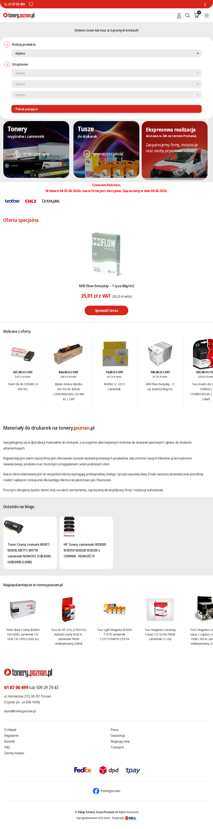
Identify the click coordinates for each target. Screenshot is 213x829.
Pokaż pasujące (27, 109)
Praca (114, 729)
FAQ (7, 747)
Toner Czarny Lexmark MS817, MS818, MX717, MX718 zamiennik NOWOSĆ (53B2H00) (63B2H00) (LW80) (29, 553)
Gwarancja (118, 735)
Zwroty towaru (14, 753)
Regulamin (11, 735)
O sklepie (10, 729)
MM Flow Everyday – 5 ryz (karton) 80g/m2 (160, 386)
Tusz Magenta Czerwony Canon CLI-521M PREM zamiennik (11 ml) (160, 634)
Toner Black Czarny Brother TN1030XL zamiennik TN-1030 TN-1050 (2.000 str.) (23, 634)
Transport (117, 747)
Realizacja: (124, 818)
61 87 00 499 (16, 4)
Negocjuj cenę (120, 741)
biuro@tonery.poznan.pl (20, 711)
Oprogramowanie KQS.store (93, 818)
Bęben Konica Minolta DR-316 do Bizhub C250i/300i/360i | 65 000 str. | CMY (68, 391)
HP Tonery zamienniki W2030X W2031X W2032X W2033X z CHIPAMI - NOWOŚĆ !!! (85, 550)
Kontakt (9, 741)
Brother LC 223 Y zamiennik (114, 386)
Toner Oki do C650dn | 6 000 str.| (22, 386)
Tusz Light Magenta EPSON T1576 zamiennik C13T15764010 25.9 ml (114, 634)
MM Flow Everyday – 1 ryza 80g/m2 (106, 285)
